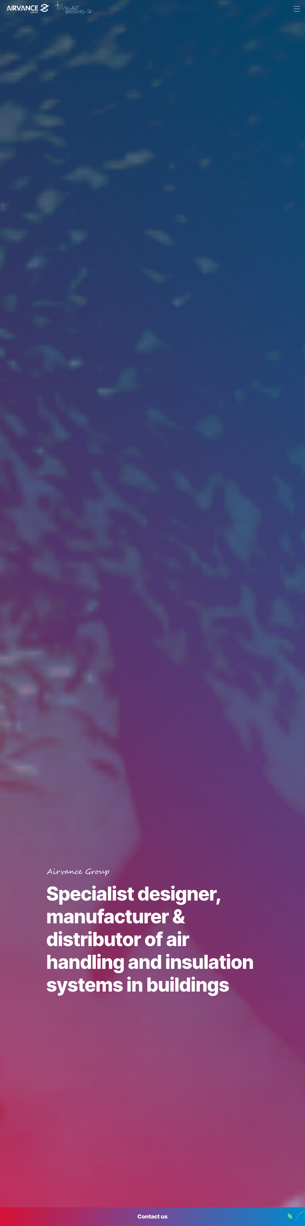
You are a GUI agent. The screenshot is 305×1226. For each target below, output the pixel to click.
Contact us (152, 1216)
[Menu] (295, 9)
